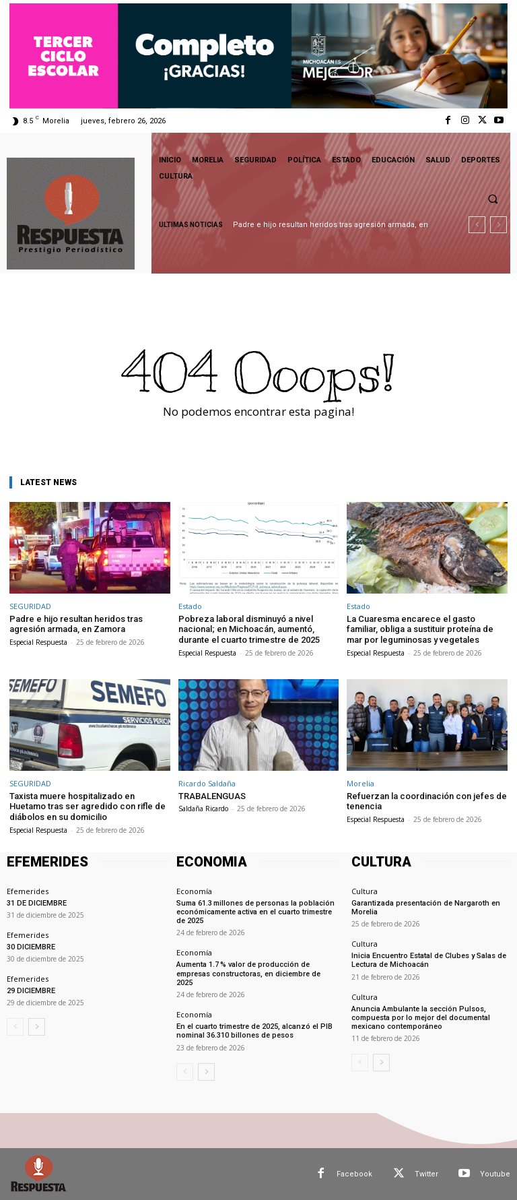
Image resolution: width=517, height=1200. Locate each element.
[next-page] (36, 1027)
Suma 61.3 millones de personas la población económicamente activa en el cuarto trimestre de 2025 (255, 911)
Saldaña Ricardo (203, 808)
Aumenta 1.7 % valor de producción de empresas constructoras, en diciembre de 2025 (248, 973)
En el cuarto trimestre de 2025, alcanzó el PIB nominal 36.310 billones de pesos (254, 1030)
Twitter (426, 1173)
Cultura (364, 890)
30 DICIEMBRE (31, 947)
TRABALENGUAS (212, 796)
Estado (190, 606)
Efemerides (27, 890)
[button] (493, 199)
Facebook (354, 1173)
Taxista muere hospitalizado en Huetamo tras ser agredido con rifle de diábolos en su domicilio (87, 806)
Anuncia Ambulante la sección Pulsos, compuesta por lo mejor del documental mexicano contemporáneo (420, 1017)
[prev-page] (15, 1027)
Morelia (360, 783)
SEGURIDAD (30, 606)
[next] (498, 224)
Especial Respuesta (38, 642)
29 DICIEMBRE (31, 990)
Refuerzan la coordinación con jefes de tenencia (427, 801)
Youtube (495, 1173)
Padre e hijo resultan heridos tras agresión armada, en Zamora (76, 624)
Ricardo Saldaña (207, 783)
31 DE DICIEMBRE (37, 902)
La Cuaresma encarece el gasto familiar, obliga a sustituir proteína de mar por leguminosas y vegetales (420, 629)
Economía (194, 890)
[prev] (477, 224)
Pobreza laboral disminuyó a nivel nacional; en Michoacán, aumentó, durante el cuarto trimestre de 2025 (249, 629)
